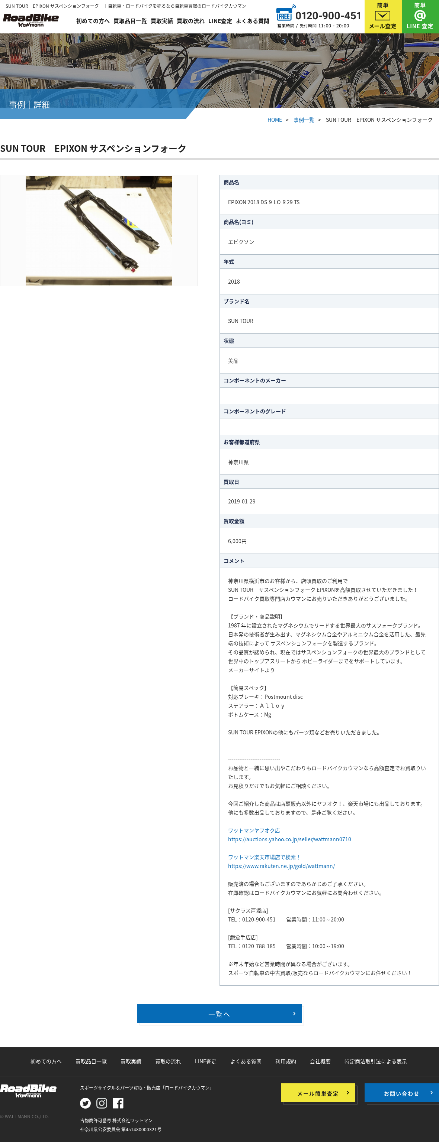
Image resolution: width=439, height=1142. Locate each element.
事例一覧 (304, 119)
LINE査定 (220, 19)
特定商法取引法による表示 (376, 1061)
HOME (274, 119)
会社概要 (320, 1061)
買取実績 (162, 19)
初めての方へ (93, 19)
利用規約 (285, 1061)
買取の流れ (191, 19)
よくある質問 (252, 19)
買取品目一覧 (130, 19)
